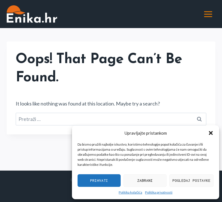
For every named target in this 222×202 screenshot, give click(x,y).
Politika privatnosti (158, 192)
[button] (211, 133)
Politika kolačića (130, 192)
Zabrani (145, 180)
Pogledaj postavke (191, 180)
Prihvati (99, 180)
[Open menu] (208, 14)
